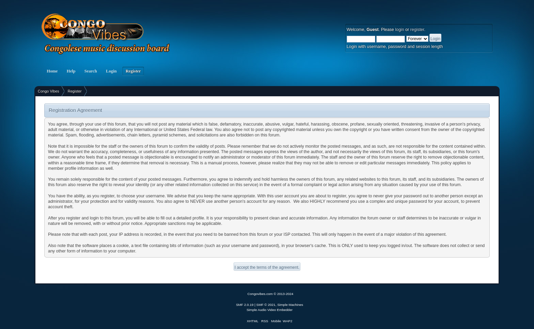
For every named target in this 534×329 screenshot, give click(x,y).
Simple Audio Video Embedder (270, 310)
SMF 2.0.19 (245, 305)
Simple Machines (290, 305)
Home (52, 71)
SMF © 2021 (266, 305)
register (417, 29)
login (399, 29)
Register (133, 71)
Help (70, 71)
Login (111, 71)
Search (90, 71)
